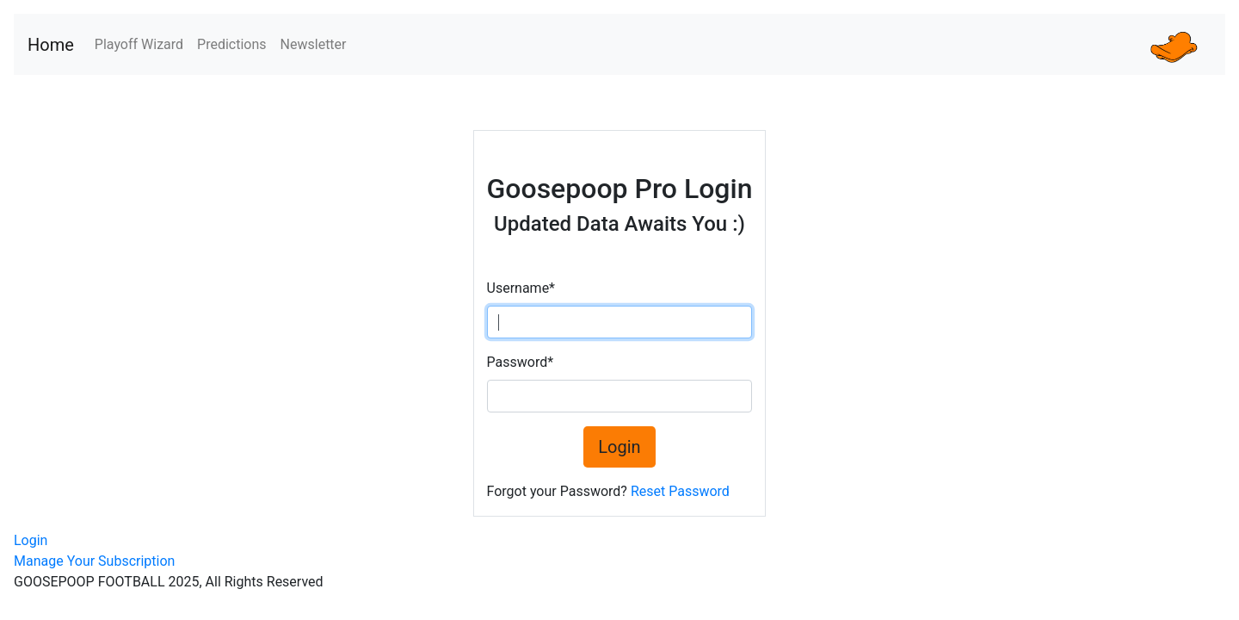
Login (619, 447)
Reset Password (680, 491)
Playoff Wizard (139, 44)
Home (51, 44)
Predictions (231, 44)
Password (520, 362)
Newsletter (313, 44)
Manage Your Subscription (94, 561)
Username (521, 288)
